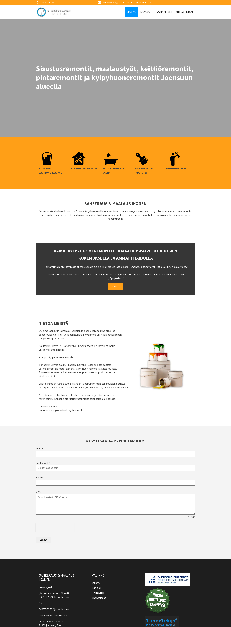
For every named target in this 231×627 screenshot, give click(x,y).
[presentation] (55, 527)
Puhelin (40, 477)
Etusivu (131, 11)
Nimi (39, 448)
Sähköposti (43, 463)
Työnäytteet (163, 11)
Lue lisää (115, 286)
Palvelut (146, 11)
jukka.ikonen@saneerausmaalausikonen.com (127, 2)
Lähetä (43, 540)
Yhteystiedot (184, 11)
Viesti (39, 492)
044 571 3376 (47, 2)
